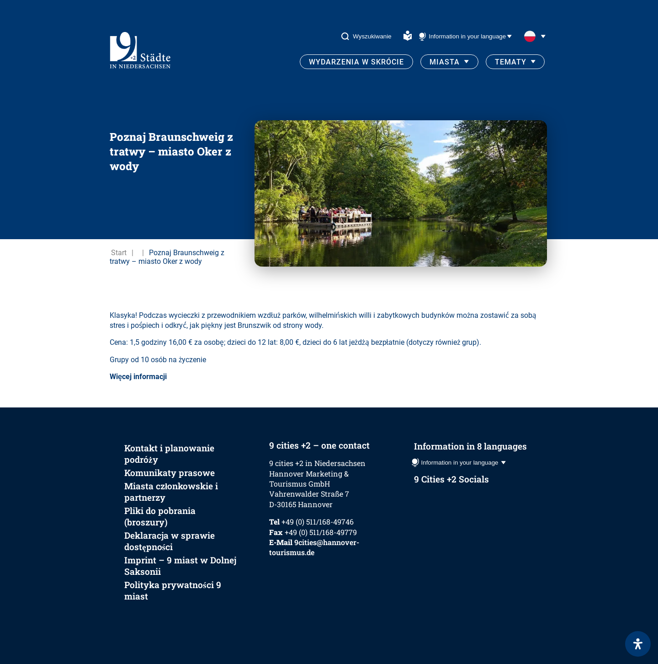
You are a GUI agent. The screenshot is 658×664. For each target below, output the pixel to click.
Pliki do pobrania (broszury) (160, 516)
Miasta (445, 62)
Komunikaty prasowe (169, 472)
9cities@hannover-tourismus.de (314, 547)
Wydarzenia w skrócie (356, 62)
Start (119, 252)
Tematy (510, 62)
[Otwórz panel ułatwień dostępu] (638, 644)
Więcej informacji (138, 376)
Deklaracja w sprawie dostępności (169, 541)
